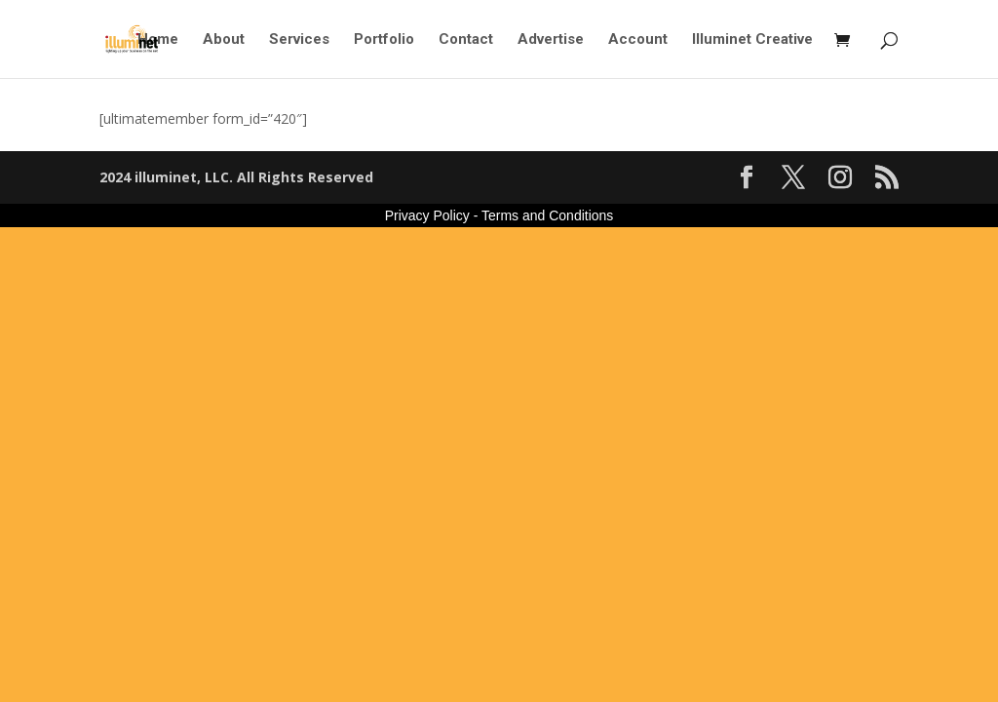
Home (157, 40)
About (224, 40)
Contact (466, 40)
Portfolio (384, 40)
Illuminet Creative (752, 40)
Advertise (551, 40)
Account (638, 40)
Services (299, 40)
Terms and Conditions (547, 215)
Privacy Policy (427, 215)
